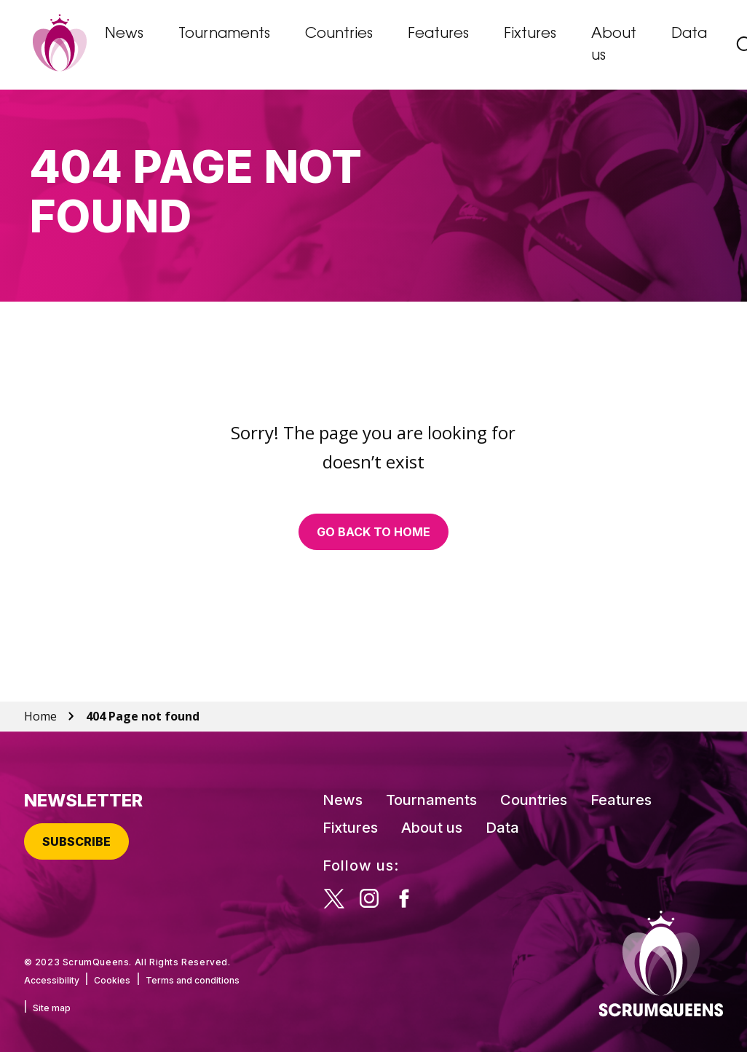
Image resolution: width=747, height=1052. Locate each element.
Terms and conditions (193, 980)
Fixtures (530, 34)
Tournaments (224, 34)
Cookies (112, 980)
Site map (52, 1007)
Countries (339, 34)
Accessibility (51, 980)
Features (438, 34)
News (124, 34)
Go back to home (373, 532)
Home (40, 716)
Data (689, 34)
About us (613, 45)
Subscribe (76, 841)
